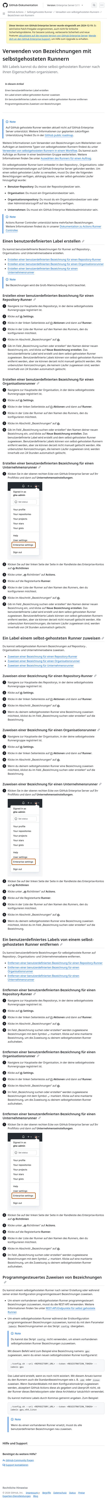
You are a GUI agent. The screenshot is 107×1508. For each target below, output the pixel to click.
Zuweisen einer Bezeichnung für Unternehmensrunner (41, 665)
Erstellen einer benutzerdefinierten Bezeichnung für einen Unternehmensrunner (48, 465)
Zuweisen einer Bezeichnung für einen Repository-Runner (42, 656)
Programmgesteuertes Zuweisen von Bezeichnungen (52, 1278)
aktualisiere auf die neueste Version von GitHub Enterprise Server (53, 35)
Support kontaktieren (15, 1464)
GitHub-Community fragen (18, 1460)
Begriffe (46, 1492)
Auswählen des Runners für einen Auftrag (66, 158)
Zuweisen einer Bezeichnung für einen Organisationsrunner (44, 661)
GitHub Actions (15, 11)
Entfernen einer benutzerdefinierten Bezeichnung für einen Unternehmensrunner (49, 1116)
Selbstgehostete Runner (39, 11)
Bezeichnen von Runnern (21, 15)
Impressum (32, 1492)
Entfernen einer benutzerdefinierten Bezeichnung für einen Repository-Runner (55, 963)
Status (72, 1492)
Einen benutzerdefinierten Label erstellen (43, 241)
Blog (35, 1496)
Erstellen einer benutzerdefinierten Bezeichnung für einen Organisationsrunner (56, 264)
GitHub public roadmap (59, 135)
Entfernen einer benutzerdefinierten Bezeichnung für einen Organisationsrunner (49, 1054)
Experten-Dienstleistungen (17, 1496)
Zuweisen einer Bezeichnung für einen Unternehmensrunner (52, 784)
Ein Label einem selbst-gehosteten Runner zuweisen (53, 638)
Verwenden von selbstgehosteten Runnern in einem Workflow (40, 150)
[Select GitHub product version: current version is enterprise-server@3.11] (65, 5)
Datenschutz (60, 1492)
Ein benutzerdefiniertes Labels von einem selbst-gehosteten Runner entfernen (48, 942)
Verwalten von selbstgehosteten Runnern (77, 11)
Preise (81, 1492)
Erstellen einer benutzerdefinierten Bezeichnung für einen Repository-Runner (54, 259)
